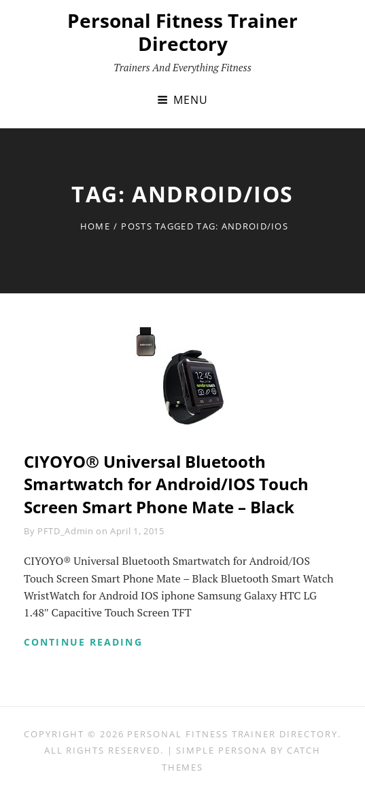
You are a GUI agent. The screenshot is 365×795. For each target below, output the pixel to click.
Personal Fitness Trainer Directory (182, 31)
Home (95, 226)
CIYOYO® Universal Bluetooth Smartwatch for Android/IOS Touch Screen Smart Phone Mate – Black (166, 484)
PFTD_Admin (65, 531)
